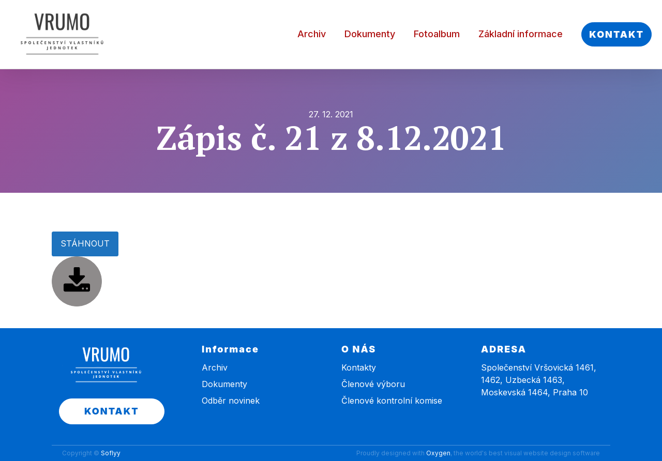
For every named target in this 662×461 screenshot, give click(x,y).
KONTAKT (616, 34)
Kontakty (358, 367)
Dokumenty (369, 33)
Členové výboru (373, 384)
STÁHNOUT (85, 243)
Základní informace (520, 33)
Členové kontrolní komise (391, 400)
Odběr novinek (231, 400)
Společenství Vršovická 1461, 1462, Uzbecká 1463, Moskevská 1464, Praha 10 (538, 379)
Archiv (311, 33)
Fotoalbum (437, 33)
